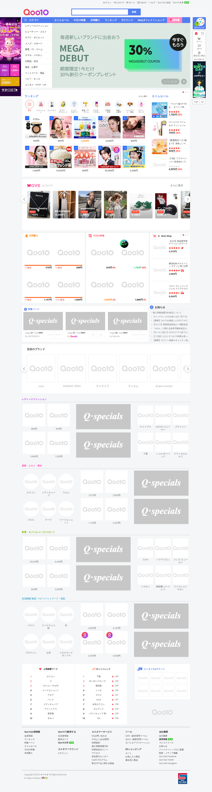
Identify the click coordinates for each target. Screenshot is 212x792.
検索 (134, 12)
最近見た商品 (131, 760)
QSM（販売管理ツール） (136, 736)
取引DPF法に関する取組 (103, 763)
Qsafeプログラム (99, 760)
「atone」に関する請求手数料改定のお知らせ (171, 328)
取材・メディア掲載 (168, 753)
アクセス (96, 753)
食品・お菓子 (31, 67)
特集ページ (33, 309)
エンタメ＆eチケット (154, 669)
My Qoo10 (119, 2)
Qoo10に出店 (164, 2)
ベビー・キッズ (32, 79)
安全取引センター (100, 756)
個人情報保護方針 (100, 746)
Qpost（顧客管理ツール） (137, 739)
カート (132, 2)
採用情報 (163, 739)
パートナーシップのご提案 (171, 749)
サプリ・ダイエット (34, 37)
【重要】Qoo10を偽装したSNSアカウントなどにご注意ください (171, 320)
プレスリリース (166, 743)
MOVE (33, 185)
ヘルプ (152, 2)
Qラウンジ (63, 753)
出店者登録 (63, 736)
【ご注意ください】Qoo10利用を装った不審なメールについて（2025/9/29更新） (171, 336)
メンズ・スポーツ (33, 43)
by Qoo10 (47, 185)
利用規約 (96, 743)
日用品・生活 (31, 61)
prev (24, 199)
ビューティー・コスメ (35, 31)
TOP (196, 102)
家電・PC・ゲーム (34, 49)
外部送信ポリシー (100, 749)
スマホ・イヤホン (33, 55)
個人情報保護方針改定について (167, 312)
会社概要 (163, 736)
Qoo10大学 (178, 2)
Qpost (143, 2)
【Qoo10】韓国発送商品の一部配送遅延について (171, 324)
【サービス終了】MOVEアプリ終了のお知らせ (171, 332)
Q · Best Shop (165, 236)
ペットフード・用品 (34, 73)
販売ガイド (63, 739)
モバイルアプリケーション (137, 743)
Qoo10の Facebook (167, 756)
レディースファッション (36, 26)
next (187, 199)
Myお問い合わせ (99, 736)
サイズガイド (199, 59)
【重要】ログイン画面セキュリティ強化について (171, 340)
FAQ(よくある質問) (100, 739)
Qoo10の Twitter (166, 760)
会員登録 (28, 736)
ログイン (107, 2)
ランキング (31, 96)
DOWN (202, 102)
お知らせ (160, 307)
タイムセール (160, 96)
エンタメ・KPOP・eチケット (38, 84)
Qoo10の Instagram (168, 763)
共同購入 (33, 235)
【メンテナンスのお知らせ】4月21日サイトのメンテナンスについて (171, 316)
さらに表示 (142, 96)
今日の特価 (98, 235)
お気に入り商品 (132, 756)
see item (148, 408)
